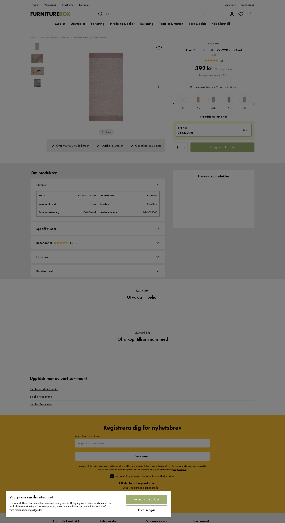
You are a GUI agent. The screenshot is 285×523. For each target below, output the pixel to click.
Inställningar (146, 510)
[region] (88, 504)
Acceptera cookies (146, 499)
